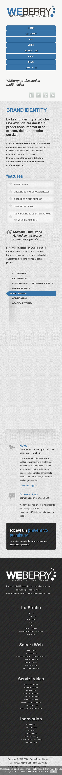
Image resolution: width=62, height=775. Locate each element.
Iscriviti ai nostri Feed (52, 94)
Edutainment (31, 734)
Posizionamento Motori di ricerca (32, 283)
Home (31, 28)
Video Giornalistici (31, 693)
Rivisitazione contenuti (31, 702)
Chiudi (54, 771)
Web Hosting (19, 298)
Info (47, 771)
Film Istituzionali (31, 684)
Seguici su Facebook (31, 94)
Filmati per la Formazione (31, 708)
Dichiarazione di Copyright (31, 631)
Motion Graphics (31, 699)
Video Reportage (31, 696)
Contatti (31, 68)
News (31, 62)
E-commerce (19, 278)
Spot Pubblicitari (31, 687)
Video (31, 45)
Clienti (31, 56)
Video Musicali (31, 705)
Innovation (31, 51)
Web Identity (31, 728)
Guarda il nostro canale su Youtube (45, 94)
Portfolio (31, 619)
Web (31, 39)
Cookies (31, 634)
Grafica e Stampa (22, 303)
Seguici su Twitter (38, 94)
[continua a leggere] (29, 485)
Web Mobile (31, 725)
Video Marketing (31, 737)
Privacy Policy (31, 628)
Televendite (31, 690)
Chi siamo (31, 34)
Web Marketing (21, 288)
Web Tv (31, 731)
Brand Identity (18, 293)
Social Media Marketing (31, 740)
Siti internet (19, 273)
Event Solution (31, 743)
